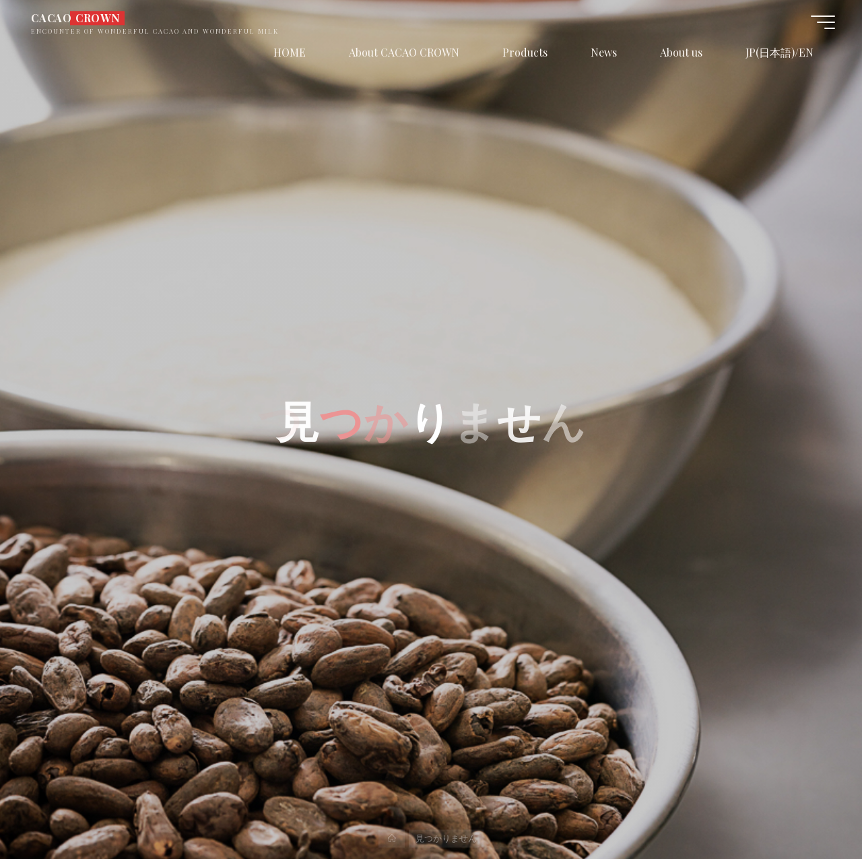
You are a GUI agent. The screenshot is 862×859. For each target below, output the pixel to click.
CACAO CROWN (76, 18)
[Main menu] (823, 22)
